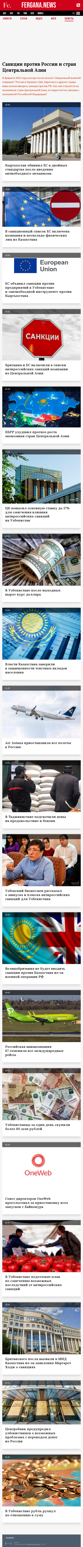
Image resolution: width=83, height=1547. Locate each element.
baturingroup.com (33, 1544)
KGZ (11, 13)
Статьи (23, 18)
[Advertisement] (41, 40)
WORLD (40, 13)
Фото (53, 18)
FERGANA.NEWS (39, 5)
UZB (32, 13)
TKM (25, 13)
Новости (7, 18)
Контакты (10, 1537)
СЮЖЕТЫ (69, 18)
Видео (39, 18)
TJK (18, 13)
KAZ (4, 13)
